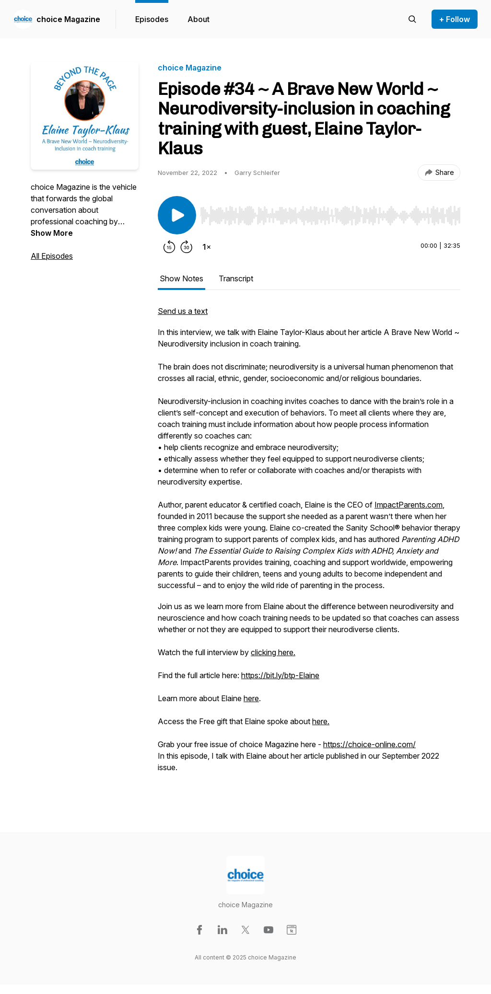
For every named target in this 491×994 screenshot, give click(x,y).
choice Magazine (68, 19)
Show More (52, 233)
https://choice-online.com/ (369, 744)
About (198, 19)
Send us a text (183, 311)
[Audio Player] (330, 213)
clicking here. (273, 652)
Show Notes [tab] (181, 278)
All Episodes (52, 256)
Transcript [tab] (236, 278)
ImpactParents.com (408, 504)
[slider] (330, 216)
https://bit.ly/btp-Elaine (280, 675)
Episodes (151, 19)
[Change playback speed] (206, 247)
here (251, 698)
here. (320, 721)
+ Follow (454, 19)
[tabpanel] (309, 549)
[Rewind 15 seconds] (169, 247)
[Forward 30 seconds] (186, 247)
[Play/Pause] (177, 215)
